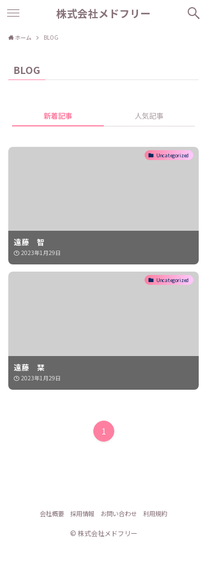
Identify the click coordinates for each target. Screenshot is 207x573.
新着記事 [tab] (58, 115)
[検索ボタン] (194, 13)
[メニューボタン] (13, 13)
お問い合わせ (118, 513)
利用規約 (155, 513)
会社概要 (52, 513)
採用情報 (82, 513)
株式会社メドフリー (103, 13)
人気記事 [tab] (149, 115)
